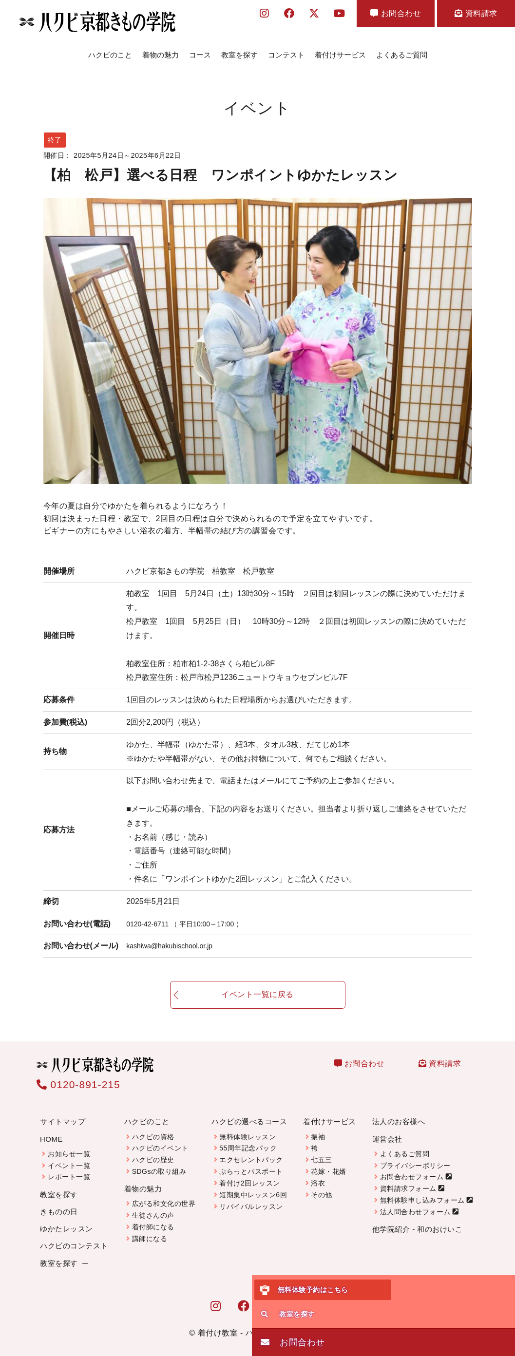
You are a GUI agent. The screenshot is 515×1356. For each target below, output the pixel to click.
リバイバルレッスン (251, 1199)
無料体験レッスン (247, 1129)
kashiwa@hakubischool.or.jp (175, 938)
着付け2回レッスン (249, 1175)
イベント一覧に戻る (257, 996)
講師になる (150, 1231)
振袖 (318, 1129)
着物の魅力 (160, 51)
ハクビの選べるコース (249, 1114)
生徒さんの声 (153, 1207)
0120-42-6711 (192, 916)
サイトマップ (62, 1114)
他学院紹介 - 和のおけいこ (417, 1221)
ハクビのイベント (160, 1140)
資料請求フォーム (408, 1181)
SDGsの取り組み (159, 1164)
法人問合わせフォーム (415, 1204)
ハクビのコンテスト (74, 1238)
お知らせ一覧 (69, 1146)
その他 (321, 1187)
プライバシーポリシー (415, 1158)
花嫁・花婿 (328, 1164)
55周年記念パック (248, 1140)
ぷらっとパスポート (251, 1164)
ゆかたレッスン (66, 1221)
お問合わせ (395, 13)
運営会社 (387, 1131)
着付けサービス (340, 51)
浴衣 (318, 1175)
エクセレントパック (251, 1152)
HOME (51, 1131)
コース (200, 51)
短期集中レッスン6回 (253, 1187)
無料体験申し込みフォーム (422, 1192)
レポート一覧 (69, 1169)
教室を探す (239, 51)
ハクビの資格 (153, 1129)
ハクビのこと (110, 51)
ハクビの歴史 (153, 1152)
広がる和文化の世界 (164, 1196)
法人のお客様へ (398, 1114)
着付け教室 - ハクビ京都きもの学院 (262, 1325)
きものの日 (59, 1204)
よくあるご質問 (401, 51)
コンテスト (286, 51)
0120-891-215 (78, 1076)
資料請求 (476, 13)
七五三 (321, 1152)
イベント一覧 (69, 1158)
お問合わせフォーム (412, 1169)
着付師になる (153, 1219)
